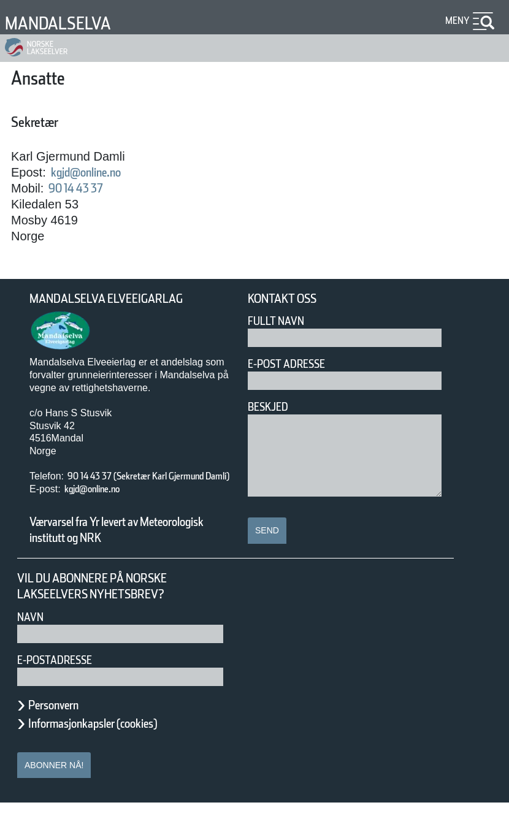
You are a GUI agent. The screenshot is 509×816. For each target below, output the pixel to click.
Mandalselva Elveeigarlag (120, 299)
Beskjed (272, 406)
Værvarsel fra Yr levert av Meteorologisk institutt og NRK (122, 542)
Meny (456, 20)
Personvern (62, 718)
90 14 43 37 (85, 188)
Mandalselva (68, 23)
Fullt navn (281, 321)
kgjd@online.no (98, 172)
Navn (32, 629)
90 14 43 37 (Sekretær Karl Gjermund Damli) (134, 482)
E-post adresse (295, 363)
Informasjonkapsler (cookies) (116, 736)
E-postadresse (62, 672)
